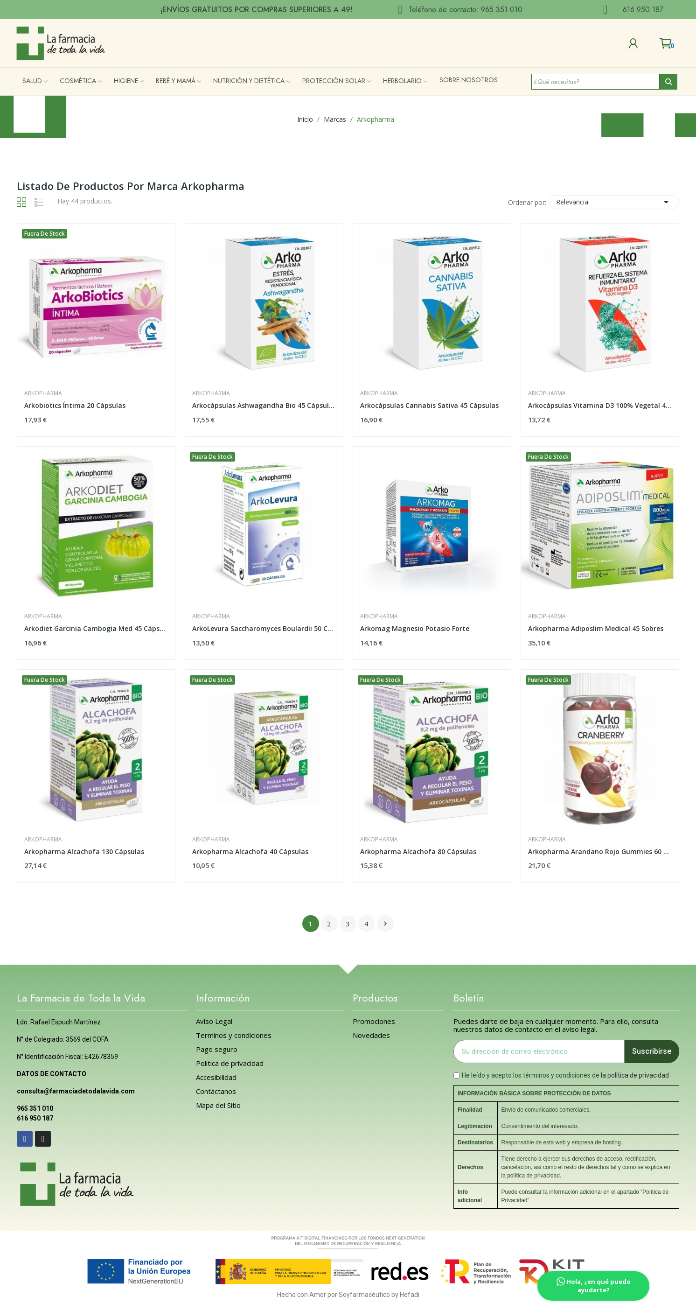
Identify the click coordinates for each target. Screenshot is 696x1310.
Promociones (374, 1021)
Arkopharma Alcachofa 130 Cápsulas (84, 851)
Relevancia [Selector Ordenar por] (614, 202)
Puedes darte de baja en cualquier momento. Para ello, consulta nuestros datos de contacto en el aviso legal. (555, 1025)
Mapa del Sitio (218, 1105)
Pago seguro (216, 1049)
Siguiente (385, 923)
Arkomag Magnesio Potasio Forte (414, 628)
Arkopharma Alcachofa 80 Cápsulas (418, 851)
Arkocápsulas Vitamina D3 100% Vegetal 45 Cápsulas (600, 405)
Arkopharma (43, 393)
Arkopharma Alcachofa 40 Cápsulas (250, 851)
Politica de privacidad (230, 1063)
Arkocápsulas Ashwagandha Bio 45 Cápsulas (264, 405)
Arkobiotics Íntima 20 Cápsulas (74, 405)
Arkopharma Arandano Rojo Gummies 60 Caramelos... (600, 851)
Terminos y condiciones (233, 1035)
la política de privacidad (635, 1075)
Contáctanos (216, 1091)
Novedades (371, 1035)
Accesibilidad (216, 1077)
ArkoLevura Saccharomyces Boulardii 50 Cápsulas (264, 628)
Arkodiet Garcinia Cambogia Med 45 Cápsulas (96, 628)
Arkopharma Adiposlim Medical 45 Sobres (595, 628)
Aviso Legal (214, 1021)
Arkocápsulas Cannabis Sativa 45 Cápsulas (429, 405)
